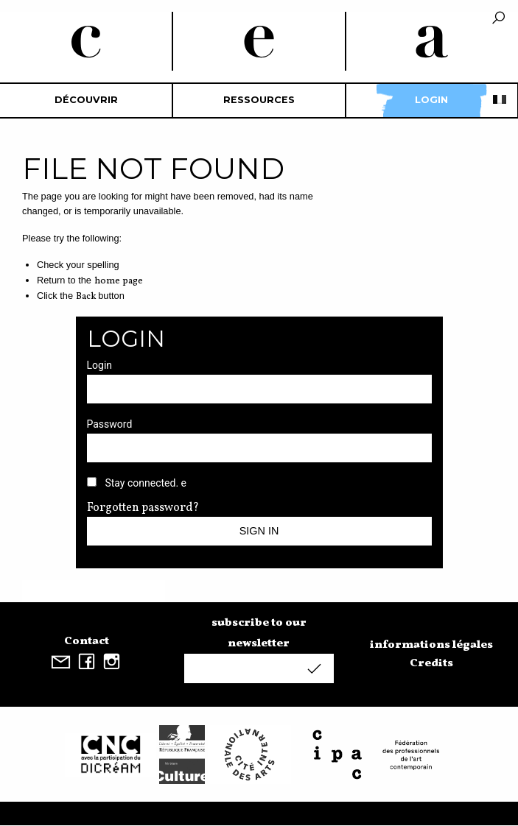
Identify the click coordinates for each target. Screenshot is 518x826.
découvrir (86, 99)
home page (118, 281)
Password (110, 424)
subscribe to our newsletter (259, 633)
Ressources (259, 99)
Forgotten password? (143, 508)
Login (431, 99)
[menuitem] (86, 100)
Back (86, 296)
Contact (86, 641)
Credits (431, 663)
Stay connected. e (145, 483)
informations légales (431, 645)
